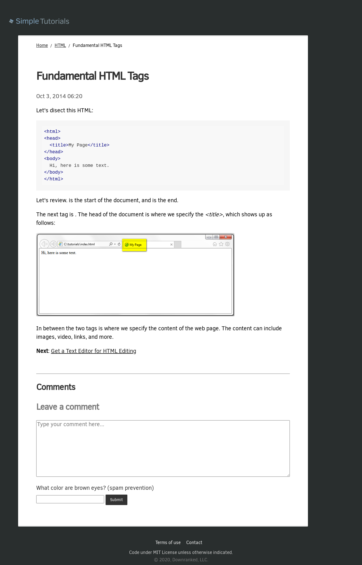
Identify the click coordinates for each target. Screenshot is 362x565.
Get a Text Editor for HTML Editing (93, 351)
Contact (194, 542)
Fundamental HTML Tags (92, 75)
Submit (116, 500)
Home (42, 45)
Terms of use (168, 542)
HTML (60, 45)
